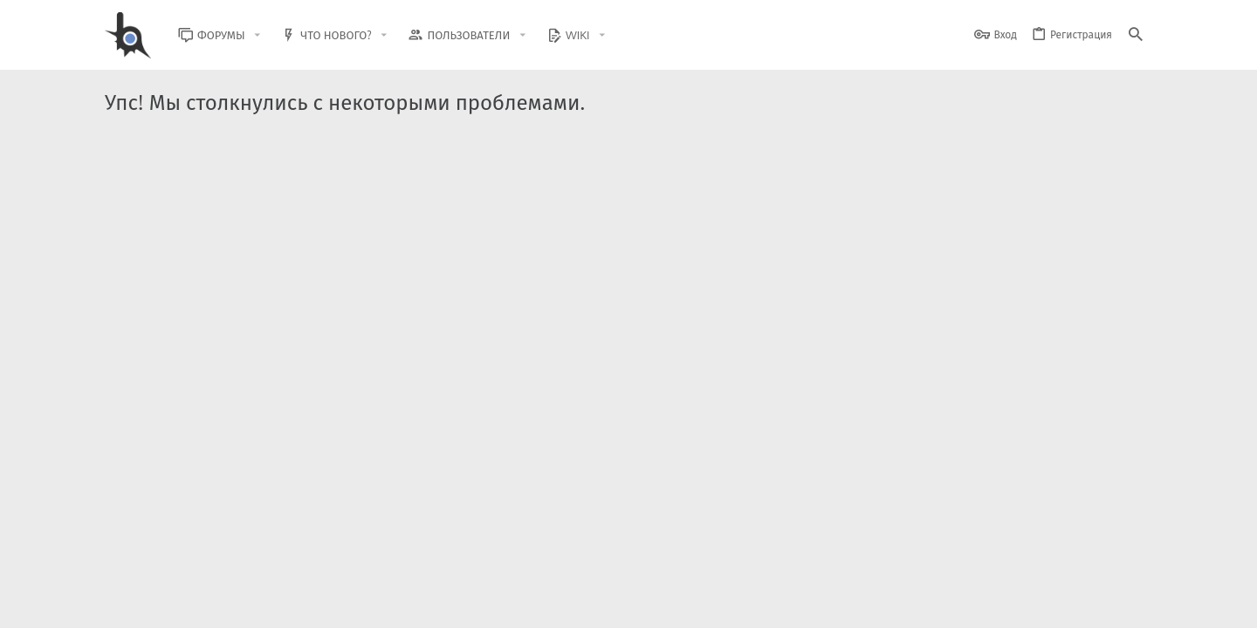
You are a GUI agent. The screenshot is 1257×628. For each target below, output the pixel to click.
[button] (270, 35)
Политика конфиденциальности (974, 604)
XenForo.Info (216, 569)
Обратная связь (741, 604)
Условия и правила (837, 604)
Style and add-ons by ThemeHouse (481, 554)
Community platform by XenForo (247, 554)
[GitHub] (1132, 562)
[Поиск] (1135, 35)
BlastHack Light (184, 604)
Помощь (1083, 604)
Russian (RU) (281, 604)
